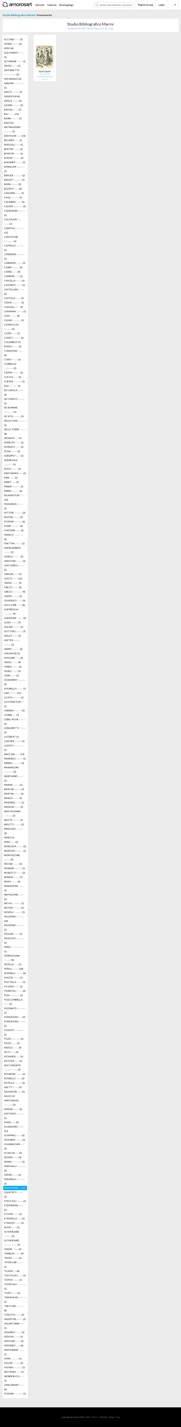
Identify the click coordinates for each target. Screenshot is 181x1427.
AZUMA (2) (13, 105)
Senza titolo (45, 74)
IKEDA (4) (12, 662)
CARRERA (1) (13, 276)
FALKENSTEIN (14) (14, 497)
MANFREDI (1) (15, 758)
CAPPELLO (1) (14, 247)
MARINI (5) (13, 784)
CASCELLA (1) (14, 280)
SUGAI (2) (12, 1227)
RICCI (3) (11, 1052)
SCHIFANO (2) (14, 1135)
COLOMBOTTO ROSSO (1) (12, 344)
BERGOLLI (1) (13, 144)
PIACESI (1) (13, 977)
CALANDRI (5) (14, 201)
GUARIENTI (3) (14, 600)
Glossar (111, 1417)
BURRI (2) (12, 184)
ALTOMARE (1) (15, 61)
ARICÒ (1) (13, 91)
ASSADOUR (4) (12, 96)
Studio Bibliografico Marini (18, 15)
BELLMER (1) (13, 140)
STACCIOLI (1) (15, 1201)
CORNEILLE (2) (10, 366)
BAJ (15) (11, 114)
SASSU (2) (11, 1122)
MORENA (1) (14, 868)
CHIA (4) (12, 315)
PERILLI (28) (13, 968)
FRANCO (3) (13, 537)
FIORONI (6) (14, 521)
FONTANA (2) (14, 530)
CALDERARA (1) (14, 213)
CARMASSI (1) (14, 263)
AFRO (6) (8, 48)
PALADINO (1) (14, 927)
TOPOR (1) (13, 1279)
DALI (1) (12, 385)
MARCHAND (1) (13, 778)
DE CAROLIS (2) (14, 392)
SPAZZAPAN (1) (14, 1187)
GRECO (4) (14, 591)
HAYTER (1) (12, 642)
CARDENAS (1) (14, 256)
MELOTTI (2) (14, 824)
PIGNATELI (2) (15, 990)
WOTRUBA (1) (14, 1371)
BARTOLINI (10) (15, 135)
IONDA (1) (13, 666)
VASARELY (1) (14, 1332)
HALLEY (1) (12, 635)
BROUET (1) (14, 179)
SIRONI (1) (12, 1174)
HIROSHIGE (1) (12, 653)
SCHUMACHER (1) (14, 1146)
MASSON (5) (13, 806)
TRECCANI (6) (13, 1308)
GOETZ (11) (13, 578)
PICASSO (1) (13, 986)
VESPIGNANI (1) (14, 1352)
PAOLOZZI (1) (14, 940)
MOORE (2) (13, 863)
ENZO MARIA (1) (15, 473)
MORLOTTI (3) (14, 872)
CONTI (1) (12, 359)
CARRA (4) (12, 271)
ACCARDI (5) (13, 39)
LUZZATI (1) (13, 747)
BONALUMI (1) (14, 168)
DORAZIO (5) (13, 446)
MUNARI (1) (13, 877)
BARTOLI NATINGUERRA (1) (12, 127)
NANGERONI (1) (13, 888)
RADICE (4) (12, 1047)
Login (161, 4)
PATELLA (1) (12, 964)
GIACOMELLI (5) (14, 567)
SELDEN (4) (12, 1157)
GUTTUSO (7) (15, 631)
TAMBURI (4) (14, 1253)
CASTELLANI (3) (14, 291)
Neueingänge (66, 4)
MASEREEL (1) (14, 802)
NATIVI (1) (14, 903)
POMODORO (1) (15, 1023)
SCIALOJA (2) (13, 1152)
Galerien (52, 4)
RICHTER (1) (13, 1060)
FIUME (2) (13, 525)
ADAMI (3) (13, 43)
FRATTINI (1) (14, 543)
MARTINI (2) (14, 789)
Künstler (40, 4)
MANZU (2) (14, 763)
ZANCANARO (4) (14, 1387)
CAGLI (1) (13, 197)
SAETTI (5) (13, 1087)
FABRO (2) (13, 490)
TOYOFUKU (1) (15, 1286)
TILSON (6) (11, 1271)
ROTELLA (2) (14, 1082)
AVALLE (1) (13, 100)
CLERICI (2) (14, 337)
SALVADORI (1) (14, 1091)
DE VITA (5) (14, 416)
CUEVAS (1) (14, 381)
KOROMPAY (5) (15, 682)
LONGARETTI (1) (14, 730)
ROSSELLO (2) (14, 1078)
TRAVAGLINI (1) (15, 1299)
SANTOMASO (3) (11, 1102)
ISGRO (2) (12, 671)
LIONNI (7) (11, 715)
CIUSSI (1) (12, 333)
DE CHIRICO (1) (14, 401)
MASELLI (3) (13, 798)
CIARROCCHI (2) (11, 326)
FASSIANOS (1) (13, 506)
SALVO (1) (9, 1096)
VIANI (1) (13, 1358)
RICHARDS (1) (13, 1056)
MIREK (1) (9, 837)
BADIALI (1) (12, 109)
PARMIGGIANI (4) (12, 957)
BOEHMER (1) (14, 162)
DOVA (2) (12, 451)
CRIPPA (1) (13, 372)
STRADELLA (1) (14, 1218)
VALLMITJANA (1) (14, 1325)
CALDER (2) (15, 206)
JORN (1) (11, 675)
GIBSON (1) (12, 574)
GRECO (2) (12, 587)
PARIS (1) (14, 949)
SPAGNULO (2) (14, 1181)
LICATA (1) (14, 697)
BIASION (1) (13, 153)
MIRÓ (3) (11, 841)
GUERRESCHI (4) (11, 611)
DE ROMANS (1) (10, 409)
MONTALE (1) (15, 850)
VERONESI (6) (13, 1345)
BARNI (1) (13, 118)
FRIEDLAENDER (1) (12, 549)
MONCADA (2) (15, 846)
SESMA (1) (14, 1161)
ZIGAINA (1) (15, 1393)
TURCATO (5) (14, 1314)
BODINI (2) (13, 157)
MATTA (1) (13, 820)
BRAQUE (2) (14, 175)
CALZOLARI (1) (12, 221)
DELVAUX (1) (13, 438)
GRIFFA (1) (13, 596)
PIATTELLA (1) (14, 982)
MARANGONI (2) (11, 769)
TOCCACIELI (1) (15, 1275)
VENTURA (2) (14, 1341)
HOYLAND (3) (13, 657)
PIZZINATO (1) (15, 1010)
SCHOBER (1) (14, 1139)
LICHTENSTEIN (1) (14, 704)
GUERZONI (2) (15, 618)
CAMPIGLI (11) (14, 230)
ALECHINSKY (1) (14, 54)
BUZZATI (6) (13, 188)
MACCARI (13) (14, 754)
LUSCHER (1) (14, 741)
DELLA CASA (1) (15, 422)
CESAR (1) (14, 302)
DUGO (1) (12, 468)
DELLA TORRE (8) (14, 431)
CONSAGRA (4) (13, 353)
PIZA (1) (13, 995)
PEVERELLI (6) (15, 973)
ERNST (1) (11, 482)
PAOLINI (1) (13, 933)
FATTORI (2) (14, 512)
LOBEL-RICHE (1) (15, 721)
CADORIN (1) (14, 193)
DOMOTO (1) (14, 442)
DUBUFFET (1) (13, 455)
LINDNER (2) (14, 710)
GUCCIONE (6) (14, 605)
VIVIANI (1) (14, 1367)
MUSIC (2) (12, 881)
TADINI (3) (12, 1249)
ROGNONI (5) (14, 1074)
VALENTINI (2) (15, 1319)
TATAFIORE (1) (14, 1264)
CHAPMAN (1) (15, 311)
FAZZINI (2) (13, 517)
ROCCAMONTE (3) (12, 1067)
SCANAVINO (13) (14, 1128)
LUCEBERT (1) (11, 736)
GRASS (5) (13, 582)
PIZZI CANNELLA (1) (13, 1001)
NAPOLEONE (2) (14, 896)
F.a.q (118, 1417)
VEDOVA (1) (13, 1336)
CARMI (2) (13, 267)
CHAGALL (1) (13, 307)
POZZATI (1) (13, 1032)
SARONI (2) (13, 1109)
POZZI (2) (13, 1038)
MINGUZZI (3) (13, 831)
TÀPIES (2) (13, 1257)
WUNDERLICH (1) (14, 1378)
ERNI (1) (10, 477)
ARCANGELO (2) (12, 78)
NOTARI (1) (14, 907)
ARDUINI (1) (14, 85)
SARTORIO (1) (14, 1115)
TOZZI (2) (12, 1293)
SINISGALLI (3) (15, 1168)
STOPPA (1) (13, 1214)
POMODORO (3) (14, 1017)
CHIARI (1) (14, 320)
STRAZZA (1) (14, 1222)
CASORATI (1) (14, 285)
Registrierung (145, 4)
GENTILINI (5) (15, 561)
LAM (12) (12, 693)
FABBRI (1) (13, 486)
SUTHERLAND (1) (11, 1233)
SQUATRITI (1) (13, 1194)
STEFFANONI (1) (14, 1207)
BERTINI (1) (13, 149)
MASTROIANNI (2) (12, 813)
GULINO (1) (13, 626)
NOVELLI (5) (14, 912)
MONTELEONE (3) (12, 857)
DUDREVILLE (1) (11, 462)
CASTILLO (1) (14, 298)
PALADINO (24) (13, 918)
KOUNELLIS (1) (15, 688)
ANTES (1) (12, 65)
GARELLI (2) (13, 556)
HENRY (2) (13, 649)
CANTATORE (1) (11, 239)
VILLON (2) (13, 1363)
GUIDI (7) (12, 622)
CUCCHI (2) (12, 377)
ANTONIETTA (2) (11, 72)
